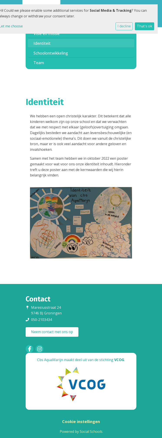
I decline (124, 26)
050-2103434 (41, 319)
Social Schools (91, 431)
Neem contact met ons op (52, 331)
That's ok (144, 26)
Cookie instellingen (81, 421)
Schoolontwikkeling (50, 53)
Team (38, 62)
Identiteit (42, 43)
